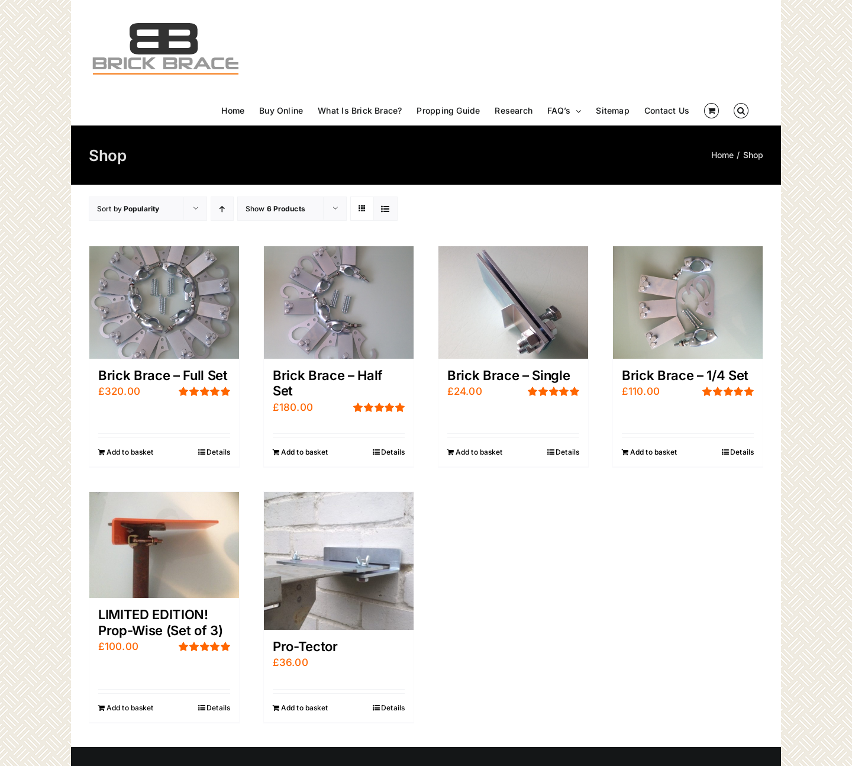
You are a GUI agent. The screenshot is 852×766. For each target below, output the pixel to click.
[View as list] (385, 208)
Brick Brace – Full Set (163, 375)
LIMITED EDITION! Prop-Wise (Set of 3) (160, 622)
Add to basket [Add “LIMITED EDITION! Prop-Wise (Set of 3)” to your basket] (130, 707)
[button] (741, 110)
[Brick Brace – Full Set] (164, 302)
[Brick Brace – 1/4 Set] (688, 302)
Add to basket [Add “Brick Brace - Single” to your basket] (479, 452)
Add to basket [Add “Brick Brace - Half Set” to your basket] (304, 452)
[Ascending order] (222, 209)
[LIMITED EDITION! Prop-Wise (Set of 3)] (164, 545)
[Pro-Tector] (339, 561)
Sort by (128, 208)
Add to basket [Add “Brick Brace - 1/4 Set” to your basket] (653, 452)
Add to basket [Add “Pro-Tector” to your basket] (304, 707)
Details (218, 452)
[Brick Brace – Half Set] (339, 302)
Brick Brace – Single (508, 375)
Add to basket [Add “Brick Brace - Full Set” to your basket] (130, 452)
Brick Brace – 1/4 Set (685, 375)
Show (275, 208)
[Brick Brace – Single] (513, 302)
